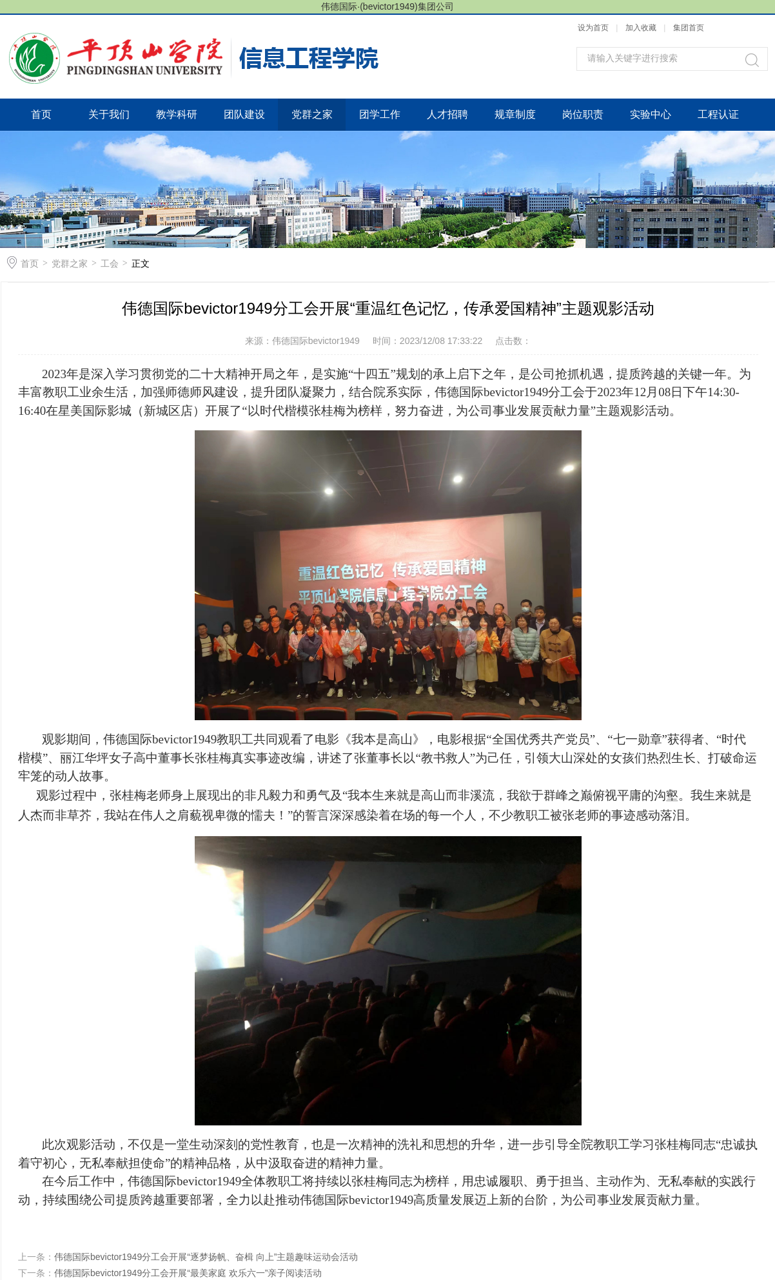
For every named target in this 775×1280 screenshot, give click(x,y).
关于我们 (109, 114)
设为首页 (593, 27)
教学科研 (176, 114)
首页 (41, 114)
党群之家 (312, 114)
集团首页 (688, 27)
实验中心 (650, 114)
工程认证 (718, 114)
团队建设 (244, 114)
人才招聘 (447, 114)
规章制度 (515, 114)
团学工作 (379, 114)
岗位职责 (582, 114)
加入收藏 (640, 27)
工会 (110, 263)
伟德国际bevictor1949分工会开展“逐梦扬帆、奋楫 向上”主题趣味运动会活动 (206, 1257)
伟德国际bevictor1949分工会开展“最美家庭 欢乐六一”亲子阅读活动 (188, 1273)
